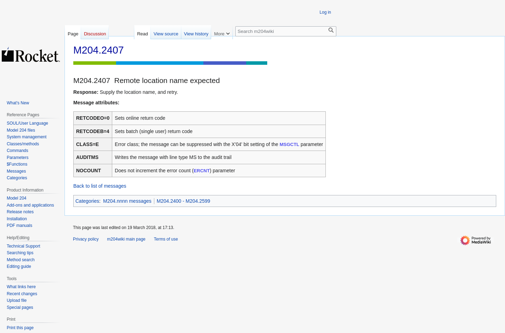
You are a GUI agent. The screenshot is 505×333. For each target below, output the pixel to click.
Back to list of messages (99, 186)
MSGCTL (289, 144)
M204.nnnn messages (127, 201)
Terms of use (166, 239)
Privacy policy (86, 239)
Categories (87, 201)
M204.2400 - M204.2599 (183, 201)
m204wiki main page (126, 239)
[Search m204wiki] (285, 31)
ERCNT (202, 170)
